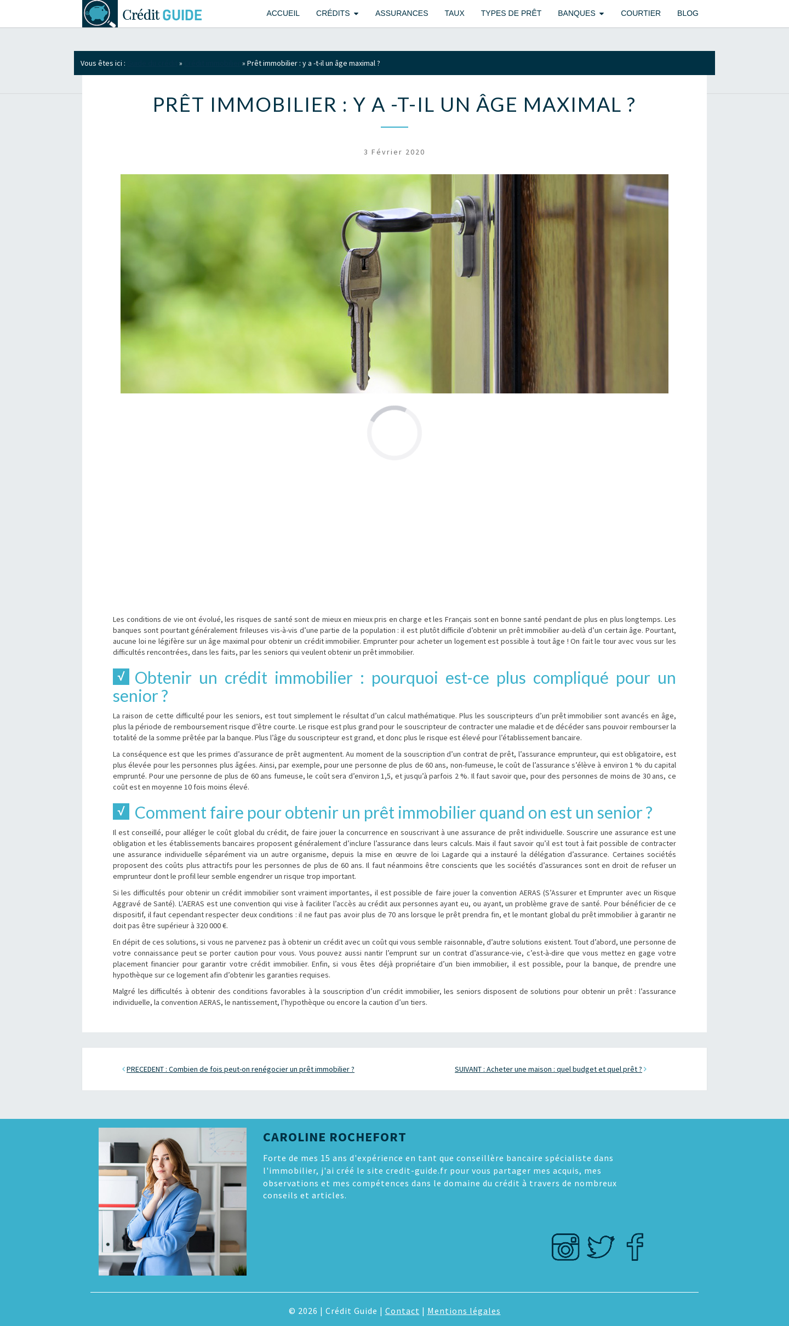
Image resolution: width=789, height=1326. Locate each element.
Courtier (641, 13)
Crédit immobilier (212, 63)
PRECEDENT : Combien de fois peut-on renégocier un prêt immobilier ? (241, 1069)
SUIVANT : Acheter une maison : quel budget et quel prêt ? (548, 1069)
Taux (454, 13)
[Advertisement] (394, 537)
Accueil (283, 13)
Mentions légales (464, 1310)
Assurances (401, 13)
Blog (688, 13)
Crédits (333, 13)
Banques (576, 13)
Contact (402, 1310)
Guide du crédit (152, 63)
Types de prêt (511, 13)
